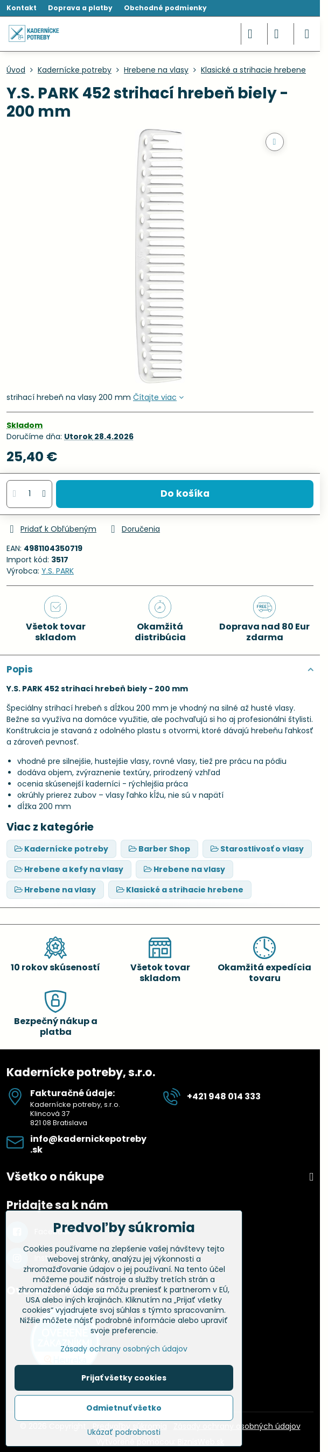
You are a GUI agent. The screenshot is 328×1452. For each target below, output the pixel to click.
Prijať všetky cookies (123, 1377)
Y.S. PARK (57, 571)
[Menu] (307, 34)
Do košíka (185, 493)
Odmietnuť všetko (124, 1408)
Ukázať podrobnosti (123, 1432)
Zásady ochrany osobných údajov (123, 1348)
